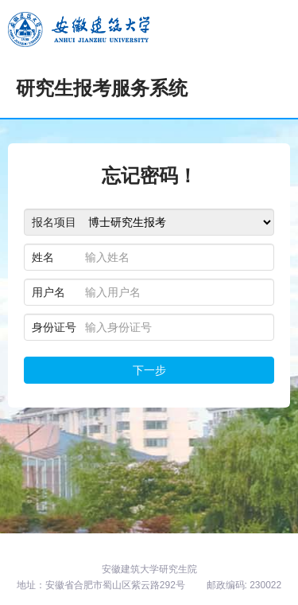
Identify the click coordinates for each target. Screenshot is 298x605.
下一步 (149, 370)
